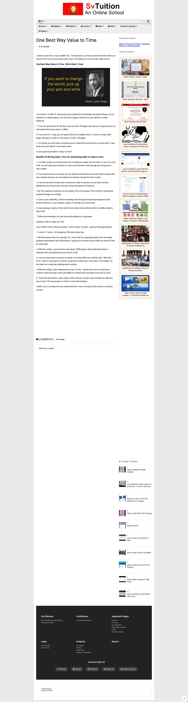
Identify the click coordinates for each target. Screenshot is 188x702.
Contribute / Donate (47, 623)
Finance (71, 26)
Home (43, 26)
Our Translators (117, 625)
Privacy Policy (45, 645)
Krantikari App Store (128, 669)
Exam (100, 26)
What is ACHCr (132, 526)
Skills (112, 26)
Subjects (56, 26)
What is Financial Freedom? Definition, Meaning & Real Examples (134, 45)
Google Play (109, 669)
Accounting (79, 645)
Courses (86, 26)
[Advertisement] (76, 312)
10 (128, 591)
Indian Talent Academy (119, 627)
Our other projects (117, 632)
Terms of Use (45, 648)
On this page (60, 339)
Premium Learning (128, 26)
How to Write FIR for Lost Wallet (139, 553)
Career (114, 629)
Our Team (115, 623)
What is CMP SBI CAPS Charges (139, 513)
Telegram (77, 669)
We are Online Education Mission (51, 620)
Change (43, 31)
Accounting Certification (83, 620)
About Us (115, 620)
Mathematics (80, 650)
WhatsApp (61, 669)
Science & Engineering (83, 652)
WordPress (92, 669)
